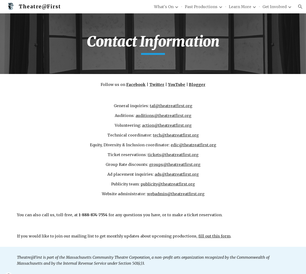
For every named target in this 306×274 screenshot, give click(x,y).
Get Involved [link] (274, 6)
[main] (153, 44)
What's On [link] (164, 6)
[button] (300, 6)
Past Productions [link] (201, 6)
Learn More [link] (240, 6)
